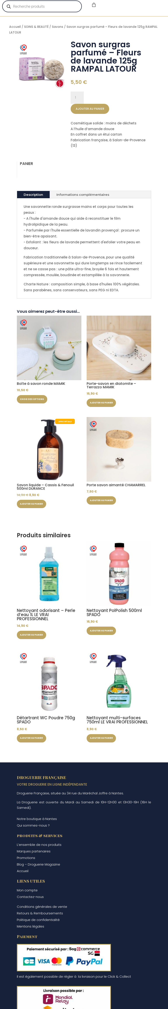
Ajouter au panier (90, 109)
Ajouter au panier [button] (105, 404)
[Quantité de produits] (77, 98)
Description (33, 195)
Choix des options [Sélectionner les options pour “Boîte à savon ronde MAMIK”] (36, 400)
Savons (57, 27)
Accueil (15, 27)
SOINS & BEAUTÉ (36, 27)
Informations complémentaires (82, 195)
